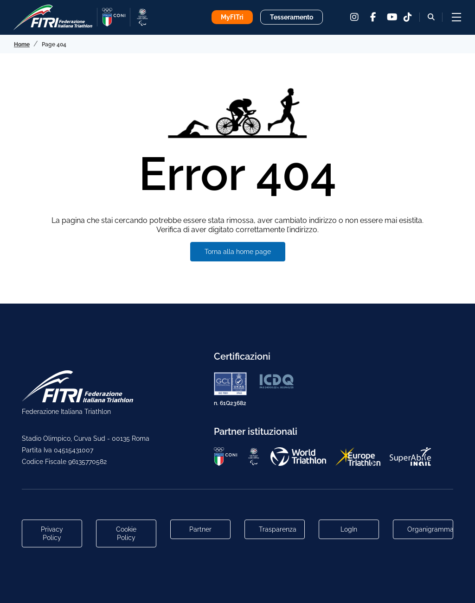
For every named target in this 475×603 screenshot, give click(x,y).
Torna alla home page (238, 251)
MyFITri (232, 17)
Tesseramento (291, 17)
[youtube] (391, 17)
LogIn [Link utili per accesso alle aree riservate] (348, 529)
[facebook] (373, 17)
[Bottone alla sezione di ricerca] (431, 17)
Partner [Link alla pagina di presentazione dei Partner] (200, 529)
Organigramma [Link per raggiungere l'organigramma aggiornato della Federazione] (430, 529)
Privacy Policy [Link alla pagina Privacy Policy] (52, 533)
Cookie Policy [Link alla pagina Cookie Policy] (126, 533)
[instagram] (354, 17)
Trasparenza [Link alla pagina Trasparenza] (277, 529)
